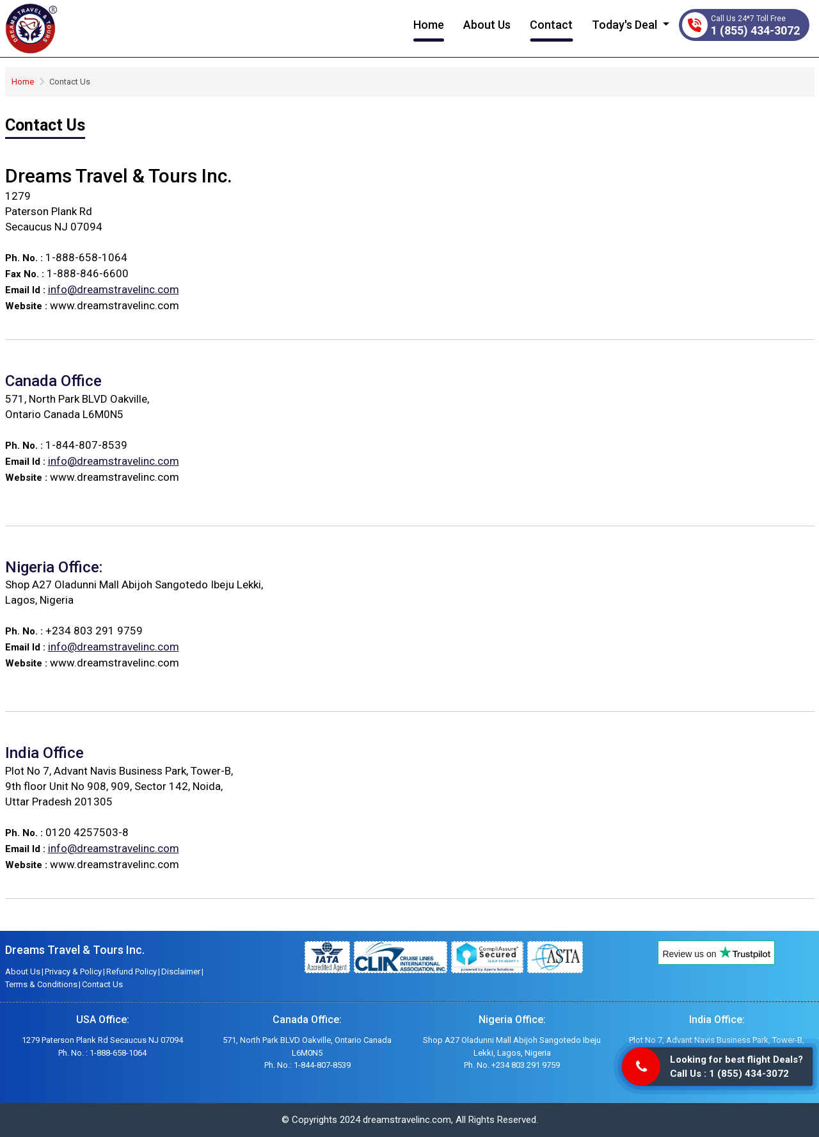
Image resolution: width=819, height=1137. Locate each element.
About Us (487, 24)
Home (428, 24)
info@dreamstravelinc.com (113, 289)
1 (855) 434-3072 (755, 30)
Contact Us (102, 984)
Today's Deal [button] (626, 24)
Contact (551, 24)
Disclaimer (180, 971)
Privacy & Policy (73, 971)
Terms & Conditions (41, 984)
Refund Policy (131, 971)
